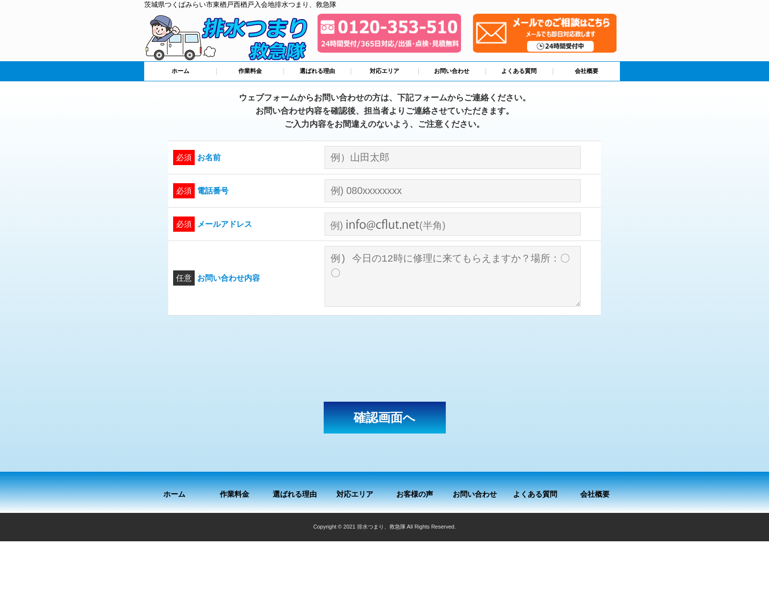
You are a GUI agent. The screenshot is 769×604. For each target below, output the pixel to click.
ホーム (180, 71)
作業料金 (250, 71)
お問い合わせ (451, 71)
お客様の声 (414, 494)
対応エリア (384, 71)
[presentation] (384, 358)
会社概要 (586, 71)
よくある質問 (519, 71)
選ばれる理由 (317, 71)
